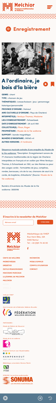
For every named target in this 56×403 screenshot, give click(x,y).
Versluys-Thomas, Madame (30, 116)
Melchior (7, 280)
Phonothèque (9, 261)
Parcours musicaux (12, 273)
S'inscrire (45, 222)
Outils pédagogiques (13, 269)
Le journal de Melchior (14, 276)
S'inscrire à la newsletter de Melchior (25, 216)
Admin (6, 284)
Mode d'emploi (36, 261)
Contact (34, 269)
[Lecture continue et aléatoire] (40, 398)
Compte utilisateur (39, 265)
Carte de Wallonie (11, 258)
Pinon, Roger (24, 127)
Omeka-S (7, 288)
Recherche (35, 258)
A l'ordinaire (26, 142)
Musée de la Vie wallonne (29, 131)
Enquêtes (7, 265)
